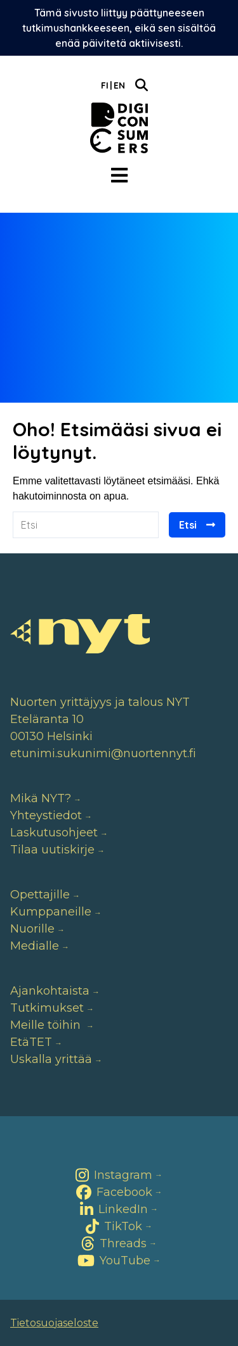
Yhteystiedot (46, 815)
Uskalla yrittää (51, 1059)
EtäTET (31, 1042)
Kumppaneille (50, 912)
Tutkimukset (47, 1008)
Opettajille (40, 895)
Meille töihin (47, 1025)
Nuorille (32, 929)
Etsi (188, 525)
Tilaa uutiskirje (52, 850)
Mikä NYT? (40, 798)
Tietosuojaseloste (54, 1323)
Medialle (34, 946)
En (119, 85)
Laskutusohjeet (54, 833)
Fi (105, 85)
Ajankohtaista (49, 991)
